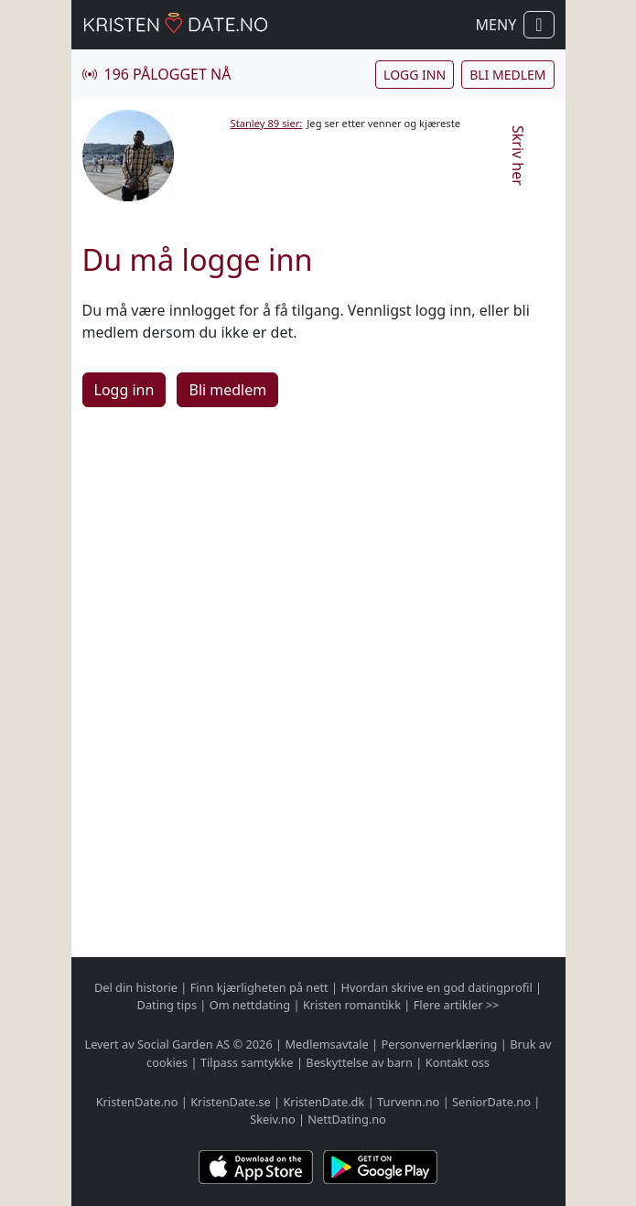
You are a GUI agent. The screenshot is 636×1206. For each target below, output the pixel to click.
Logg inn (414, 74)
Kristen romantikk (352, 1004)
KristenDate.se (230, 1101)
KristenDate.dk (323, 1101)
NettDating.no (346, 1119)
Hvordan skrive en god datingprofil (436, 987)
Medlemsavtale (326, 1044)
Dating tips (167, 1004)
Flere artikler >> (457, 1004)
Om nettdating (250, 1004)
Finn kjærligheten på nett (259, 987)
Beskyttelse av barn (359, 1062)
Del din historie (136, 987)
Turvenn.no (408, 1101)
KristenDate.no (137, 1101)
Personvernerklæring (439, 1044)
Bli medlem (507, 74)
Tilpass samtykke (247, 1062)
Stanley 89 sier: (267, 123)
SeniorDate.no (491, 1101)
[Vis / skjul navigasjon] (538, 24)
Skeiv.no (272, 1119)
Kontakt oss (458, 1062)
